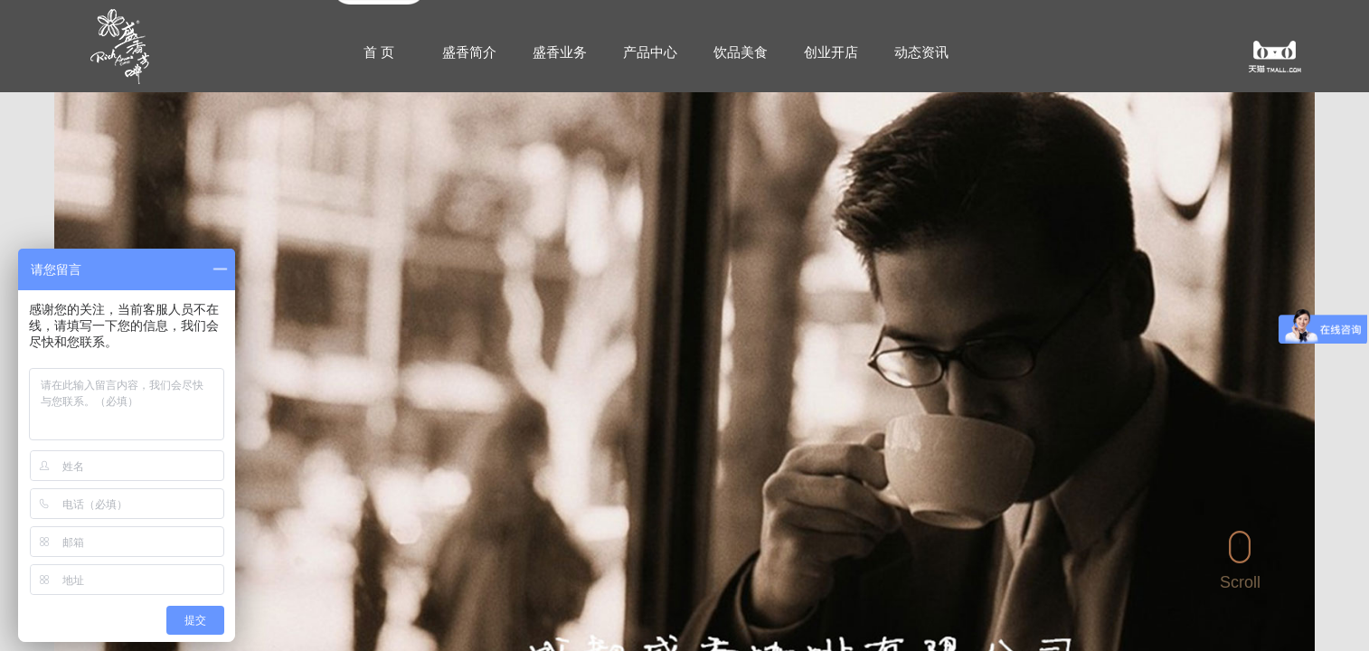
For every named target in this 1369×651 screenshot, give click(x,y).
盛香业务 (560, 52)
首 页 (378, 52)
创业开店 (831, 52)
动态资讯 (921, 52)
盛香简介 (469, 52)
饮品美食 (740, 52)
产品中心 (650, 52)
